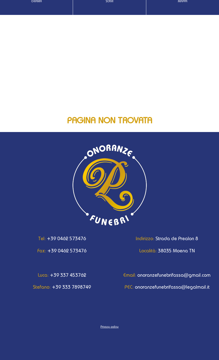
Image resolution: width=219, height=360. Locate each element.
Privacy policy (109, 326)
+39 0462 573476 (57, 238)
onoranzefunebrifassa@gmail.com (162, 275)
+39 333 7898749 (57, 287)
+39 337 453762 (57, 275)
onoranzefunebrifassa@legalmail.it (162, 287)
